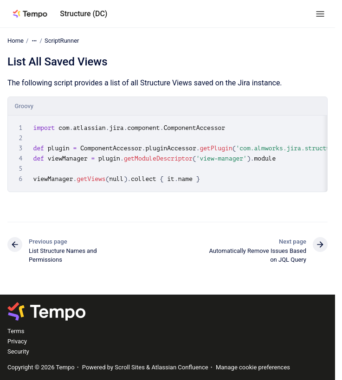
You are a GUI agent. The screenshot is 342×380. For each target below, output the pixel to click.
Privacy (17, 341)
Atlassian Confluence (179, 367)
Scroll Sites (130, 367)
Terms (16, 331)
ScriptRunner (62, 40)
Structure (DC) (83, 13)
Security (18, 351)
